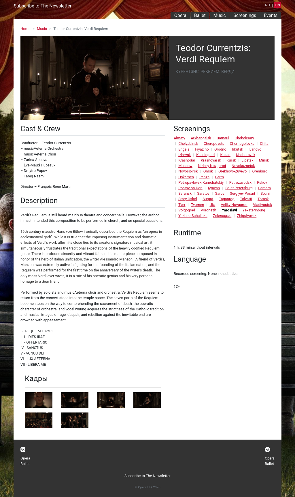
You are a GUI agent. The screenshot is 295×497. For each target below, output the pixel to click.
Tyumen (197, 204)
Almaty (179, 138)
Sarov (219, 193)
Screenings (244, 15)
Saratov (203, 193)
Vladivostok (262, 204)
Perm (219, 177)
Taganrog (227, 199)
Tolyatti (246, 199)
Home (25, 29)
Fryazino (202, 149)
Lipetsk (247, 160)
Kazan (225, 155)
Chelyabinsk (188, 143)
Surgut (208, 199)
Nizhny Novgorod (212, 166)
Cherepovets (214, 143)
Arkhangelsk (201, 138)
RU (267, 5)
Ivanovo (255, 149)
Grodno (220, 149)
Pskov (262, 182)
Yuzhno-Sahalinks (192, 215)
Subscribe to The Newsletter (42, 6)
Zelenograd (222, 215)
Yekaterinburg (254, 210)
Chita (264, 143)
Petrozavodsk (240, 182)
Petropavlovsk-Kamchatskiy (201, 182)
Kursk (231, 160)
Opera (180, 15)
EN (277, 5)
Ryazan (214, 188)
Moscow (185, 166)
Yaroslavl (229, 210)
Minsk (264, 160)
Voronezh (208, 210)
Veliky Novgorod (234, 204)
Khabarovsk (245, 155)
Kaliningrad (205, 155)
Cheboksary (244, 138)
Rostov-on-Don (190, 188)
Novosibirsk (188, 171)
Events (270, 15)
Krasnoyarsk (211, 160)
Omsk (208, 171)
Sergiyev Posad (242, 193)
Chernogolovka (242, 143)
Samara (264, 188)
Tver (181, 204)
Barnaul (223, 138)
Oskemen (186, 177)
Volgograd (186, 210)
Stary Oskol (187, 199)
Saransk (185, 193)
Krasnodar (186, 160)
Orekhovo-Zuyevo (232, 171)
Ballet (200, 15)
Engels (183, 149)
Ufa (212, 204)
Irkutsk (237, 149)
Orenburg (260, 171)
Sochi (265, 193)
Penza (204, 177)
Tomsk (263, 199)
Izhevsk (184, 155)
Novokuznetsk (243, 166)
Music (219, 15)
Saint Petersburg (238, 188)
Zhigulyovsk (247, 215)
